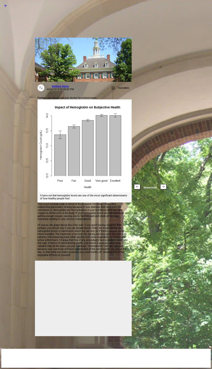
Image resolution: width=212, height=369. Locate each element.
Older (159, 186)
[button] (6, 6)
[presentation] (137, 186)
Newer (142, 186)
